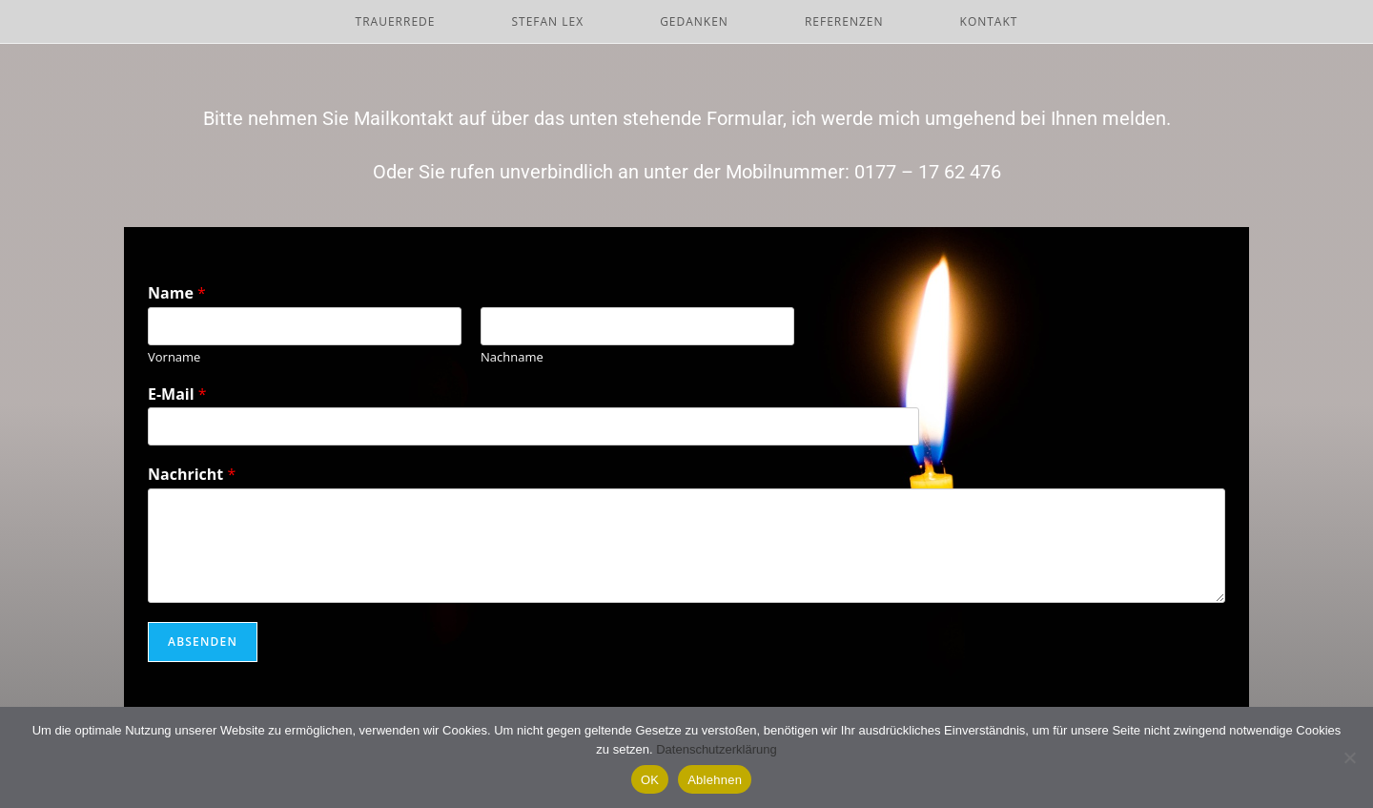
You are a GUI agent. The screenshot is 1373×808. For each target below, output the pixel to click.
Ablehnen (714, 780)
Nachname (512, 357)
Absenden (202, 641)
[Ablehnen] (1349, 757)
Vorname (174, 357)
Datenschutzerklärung (716, 749)
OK (650, 780)
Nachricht (192, 475)
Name (177, 293)
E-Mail (177, 394)
